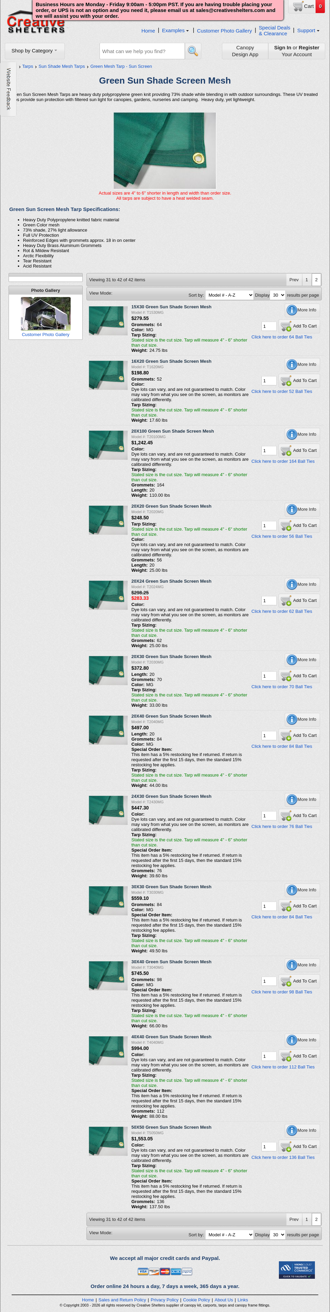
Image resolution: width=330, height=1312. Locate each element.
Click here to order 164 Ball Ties (283, 461)
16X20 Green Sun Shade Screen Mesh (171, 361)
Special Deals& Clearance (275, 30)
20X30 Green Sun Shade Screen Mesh (171, 656)
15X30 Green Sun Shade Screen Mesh (171, 306)
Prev (294, 279)
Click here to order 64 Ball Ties (281, 336)
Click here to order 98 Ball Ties (281, 991)
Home (148, 31)
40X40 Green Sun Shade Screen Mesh (171, 1036)
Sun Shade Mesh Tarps (61, 66)
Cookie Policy (196, 1299)
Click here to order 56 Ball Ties (281, 536)
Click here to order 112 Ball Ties (283, 1066)
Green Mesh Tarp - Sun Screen (121, 66)
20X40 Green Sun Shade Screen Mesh (171, 716)
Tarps (27, 66)
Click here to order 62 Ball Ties (281, 611)
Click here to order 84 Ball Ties (281, 746)
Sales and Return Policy (122, 1299)
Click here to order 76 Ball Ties (281, 826)
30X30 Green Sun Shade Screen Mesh (171, 886)
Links (243, 1299)
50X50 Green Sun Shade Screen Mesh (171, 1127)
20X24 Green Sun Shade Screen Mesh (171, 581)
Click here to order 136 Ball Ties (283, 1157)
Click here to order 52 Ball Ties (281, 391)
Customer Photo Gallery (224, 31)
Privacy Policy (164, 1299)
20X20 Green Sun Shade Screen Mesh (171, 506)
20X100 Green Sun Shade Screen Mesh (172, 431)
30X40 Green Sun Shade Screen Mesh (171, 961)
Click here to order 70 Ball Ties (281, 686)
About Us (224, 1299)
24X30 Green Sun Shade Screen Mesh (171, 796)
